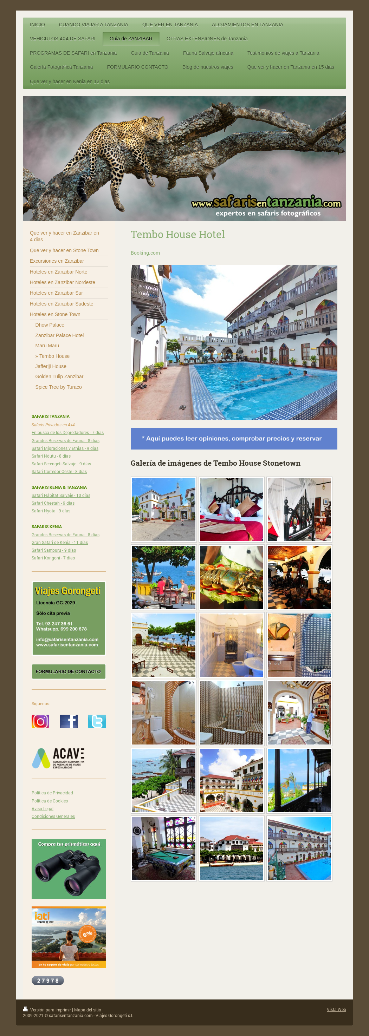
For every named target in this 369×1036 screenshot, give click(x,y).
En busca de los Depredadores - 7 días (68, 432)
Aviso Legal (42, 808)
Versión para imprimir (47, 1009)
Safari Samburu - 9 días (54, 550)
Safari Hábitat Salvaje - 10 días (61, 495)
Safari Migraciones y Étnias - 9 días (65, 448)
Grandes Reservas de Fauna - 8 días (65, 440)
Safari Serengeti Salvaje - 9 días (61, 463)
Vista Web (336, 1009)
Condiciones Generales (53, 816)
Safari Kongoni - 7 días (53, 557)
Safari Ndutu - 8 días (51, 456)
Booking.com (145, 252)
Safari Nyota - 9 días (51, 510)
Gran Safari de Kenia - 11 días (60, 542)
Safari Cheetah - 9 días (53, 503)
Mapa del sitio (87, 1009)
